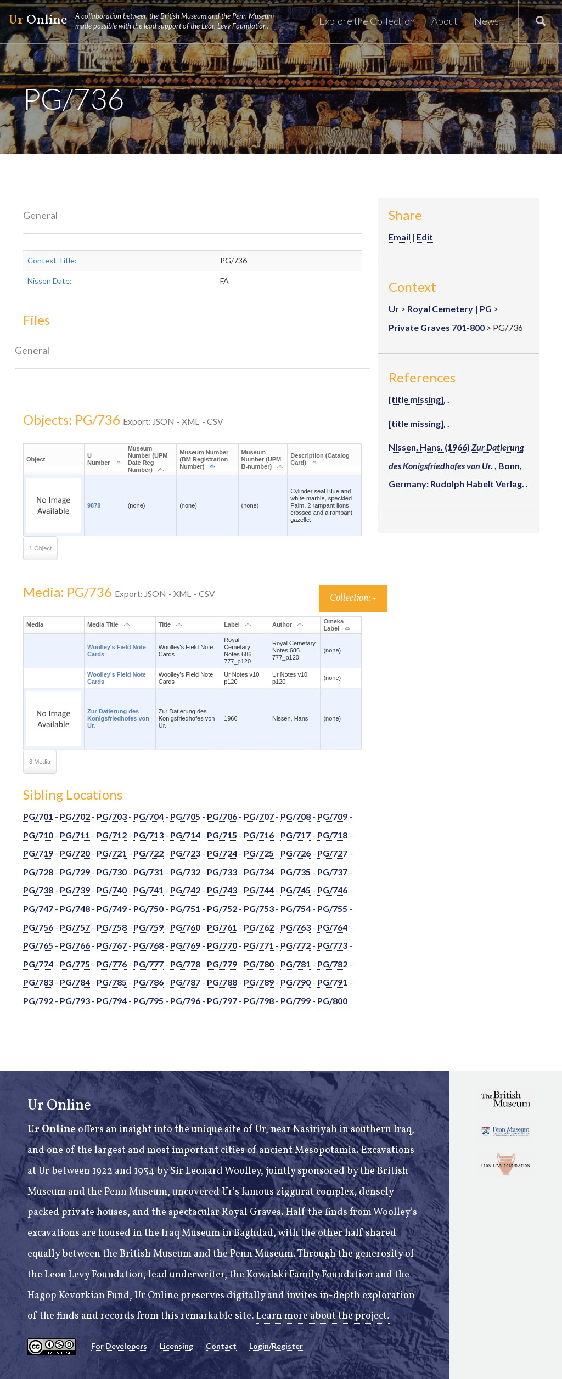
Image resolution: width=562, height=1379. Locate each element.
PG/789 (259, 982)
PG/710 (38, 835)
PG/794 (112, 1000)
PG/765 (38, 945)
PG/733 (222, 871)
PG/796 (185, 1000)
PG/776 (112, 964)
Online (146, 21)
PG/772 (295, 945)
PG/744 (259, 890)
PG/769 (185, 945)
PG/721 (112, 853)
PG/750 (148, 908)
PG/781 (295, 964)
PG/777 (148, 964)
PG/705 (185, 816)
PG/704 (148, 816)
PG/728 (38, 871)
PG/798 (259, 1000)
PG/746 (332, 890)
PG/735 (295, 871)
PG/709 (332, 816)
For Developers (119, 1345)
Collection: (353, 598)
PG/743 (222, 890)
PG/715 (222, 835)
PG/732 (185, 871)
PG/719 (38, 853)
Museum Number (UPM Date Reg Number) (148, 459)
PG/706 (222, 816)
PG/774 (38, 964)
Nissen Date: (49, 280)
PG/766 (75, 945)
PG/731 (148, 871)
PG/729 (75, 871)
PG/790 (295, 982)
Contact (221, 1345)
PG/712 (112, 835)
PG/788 (222, 982)
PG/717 (295, 835)
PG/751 (185, 908)
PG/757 (75, 927)
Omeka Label (333, 625)
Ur (394, 308)
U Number (98, 459)
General (40, 215)
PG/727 (332, 853)
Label (232, 624)
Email (400, 237)
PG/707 (259, 816)
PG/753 (259, 908)
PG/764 (332, 927)
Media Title (103, 624)
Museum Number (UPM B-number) (261, 459)
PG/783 (38, 982)
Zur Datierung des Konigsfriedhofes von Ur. (118, 718)
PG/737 (332, 871)
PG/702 (75, 816)
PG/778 (185, 964)
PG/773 (332, 945)
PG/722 (148, 853)
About (444, 21)
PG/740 (112, 890)
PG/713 (148, 835)
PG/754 (295, 908)
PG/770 (222, 945)
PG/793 (75, 1000)
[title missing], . (419, 399)
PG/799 (295, 1000)
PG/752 (222, 908)
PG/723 (185, 853)
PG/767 (112, 945)
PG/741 (148, 890)
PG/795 (148, 1000)
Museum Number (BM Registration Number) (203, 459)
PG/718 (332, 835)
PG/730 (112, 871)
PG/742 (185, 890)
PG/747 (38, 908)
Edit (425, 237)
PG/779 (222, 964)
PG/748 (75, 908)
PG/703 (112, 816)
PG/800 (332, 1000)
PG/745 (295, 890)
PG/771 (259, 945)
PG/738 (38, 890)
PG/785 (112, 982)
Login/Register (276, 1345)
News (486, 21)
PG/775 (75, 964)
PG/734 (259, 871)
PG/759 (148, 927)
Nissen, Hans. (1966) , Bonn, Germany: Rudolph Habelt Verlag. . (458, 465)
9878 (93, 505)
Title (165, 624)
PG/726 (295, 853)
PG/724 (222, 853)
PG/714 (185, 835)
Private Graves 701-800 (437, 327)
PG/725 (259, 853)
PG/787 (185, 982)
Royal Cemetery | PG (449, 308)
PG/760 (185, 927)
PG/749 (112, 908)
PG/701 (38, 816)
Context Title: (52, 260)
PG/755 (332, 908)
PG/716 (259, 835)
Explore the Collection (367, 21)
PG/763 (295, 927)
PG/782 (332, 964)
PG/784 (75, 982)
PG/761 (222, 927)
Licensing (176, 1345)
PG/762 (259, 927)
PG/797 (222, 1000)
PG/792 (38, 1000)
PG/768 (148, 945)
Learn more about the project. (323, 1316)
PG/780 (259, 964)
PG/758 (112, 927)
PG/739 (75, 890)
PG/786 (148, 982)
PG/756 (38, 927)
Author (282, 624)
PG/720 (75, 853)
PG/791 (332, 982)
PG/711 (75, 835)
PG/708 (295, 816)
